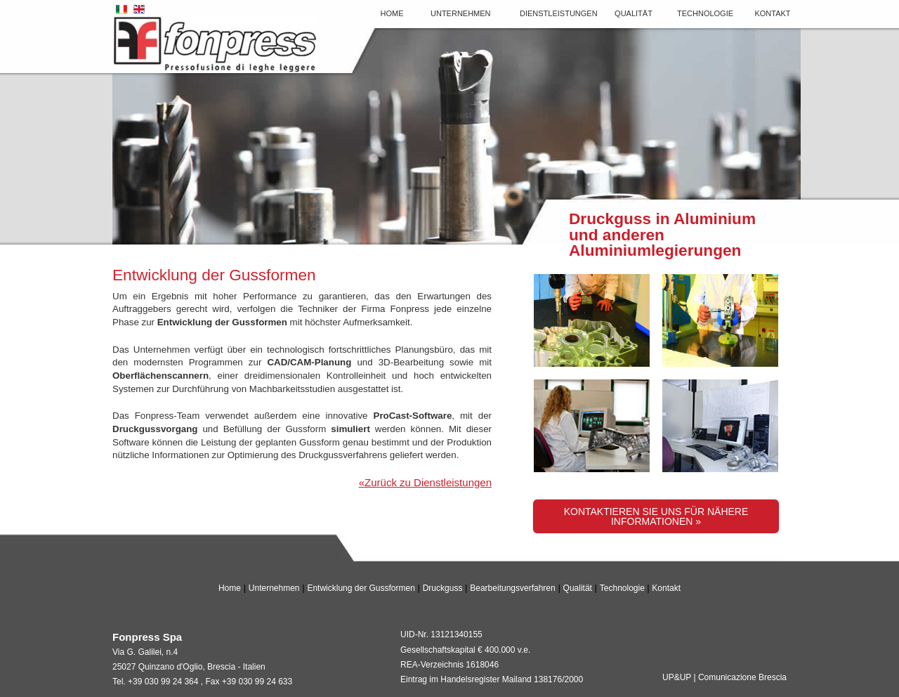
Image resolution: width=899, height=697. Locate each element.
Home (392, 13)
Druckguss (443, 588)
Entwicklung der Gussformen (360, 588)
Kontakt (772, 13)
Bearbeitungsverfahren (512, 588)
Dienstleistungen (559, 13)
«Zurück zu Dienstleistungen (425, 482)
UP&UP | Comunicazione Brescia (724, 677)
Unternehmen (461, 13)
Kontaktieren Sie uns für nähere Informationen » (656, 516)
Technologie (705, 13)
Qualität (633, 13)
